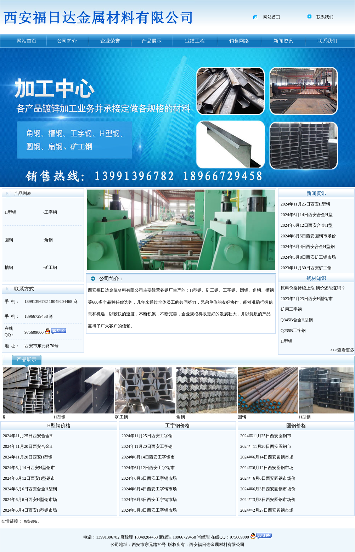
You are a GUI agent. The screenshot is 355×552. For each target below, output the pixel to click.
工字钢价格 (177, 425)
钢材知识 (316, 278)
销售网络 (239, 41)
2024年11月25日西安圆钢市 (265, 435)
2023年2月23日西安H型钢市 (307, 298)
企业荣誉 (110, 41)
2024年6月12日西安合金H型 (307, 225)
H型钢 (10, 212)
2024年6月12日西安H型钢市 (29, 478)
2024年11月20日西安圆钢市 (265, 446)
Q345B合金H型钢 (297, 319)
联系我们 (324, 17)
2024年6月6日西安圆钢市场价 (267, 478)
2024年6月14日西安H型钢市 (29, 467)
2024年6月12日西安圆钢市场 (266, 467)
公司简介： (111, 278)
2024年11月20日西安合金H (27, 446)
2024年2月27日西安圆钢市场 (266, 510)
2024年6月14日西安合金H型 (307, 214)
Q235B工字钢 (293, 330)
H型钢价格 (59, 425)
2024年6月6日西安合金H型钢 (30, 488)
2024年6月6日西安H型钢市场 (30, 499)
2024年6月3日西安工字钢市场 (149, 499)
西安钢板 (30, 521)
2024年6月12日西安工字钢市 (148, 467)
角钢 (48, 239)
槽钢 (9, 267)
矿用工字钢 (291, 309)
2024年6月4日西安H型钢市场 (30, 510)
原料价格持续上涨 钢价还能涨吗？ (313, 288)
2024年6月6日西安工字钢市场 (149, 478)
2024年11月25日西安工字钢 (147, 435)
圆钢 (9, 239)
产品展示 (152, 41)
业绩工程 (195, 41)
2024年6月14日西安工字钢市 (148, 457)
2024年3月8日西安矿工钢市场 (308, 257)
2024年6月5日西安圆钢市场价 (308, 235)
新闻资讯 (283, 41)
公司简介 (67, 41)
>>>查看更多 (342, 350)
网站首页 (271, 17)
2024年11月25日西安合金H (27, 435)
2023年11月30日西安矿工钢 (306, 267)
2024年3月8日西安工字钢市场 (149, 510)
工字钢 (50, 212)
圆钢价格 (296, 425)
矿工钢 (50, 267)
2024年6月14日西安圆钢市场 (266, 457)
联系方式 (24, 289)
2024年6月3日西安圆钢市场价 (267, 488)
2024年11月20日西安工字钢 (147, 446)
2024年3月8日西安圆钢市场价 (267, 499)
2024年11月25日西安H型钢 (305, 204)
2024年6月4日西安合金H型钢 (308, 246)
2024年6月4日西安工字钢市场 (149, 488)
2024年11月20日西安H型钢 (27, 457)
